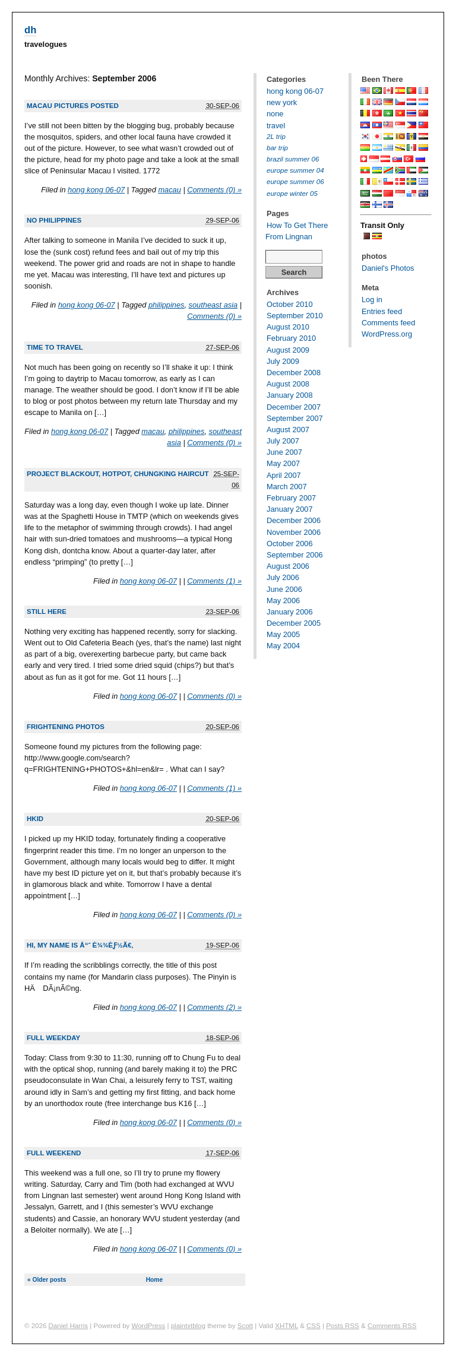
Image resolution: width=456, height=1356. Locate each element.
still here (46, 611)
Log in (372, 299)
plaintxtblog (188, 1325)
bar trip (277, 147)
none (275, 113)
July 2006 (283, 577)
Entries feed (382, 311)
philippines (166, 304)
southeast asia (213, 304)
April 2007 (284, 475)
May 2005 (283, 634)
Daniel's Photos (388, 268)
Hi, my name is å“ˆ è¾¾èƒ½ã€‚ (80, 945)
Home (154, 1279)
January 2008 (290, 395)
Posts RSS (342, 1325)
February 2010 (291, 338)
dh (30, 30)
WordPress (149, 1325)
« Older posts (46, 1279)
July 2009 (283, 361)
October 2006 (290, 543)
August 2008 (288, 383)
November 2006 (294, 532)
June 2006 (284, 589)
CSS (313, 1325)
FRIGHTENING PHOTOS (65, 726)
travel (276, 125)
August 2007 (288, 429)
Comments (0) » (214, 189)
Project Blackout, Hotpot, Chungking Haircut (117, 473)
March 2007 (287, 486)
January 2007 (290, 509)
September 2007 (295, 418)
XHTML (286, 1325)
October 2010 (290, 304)
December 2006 (294, 520)
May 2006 (283, 600)
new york (282, 102)
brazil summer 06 (293, 159)
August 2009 (288, 350)
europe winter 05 (292, 193)
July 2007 (283, 440)
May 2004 (283, 645)
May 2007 (283, 463)
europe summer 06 (295, 181)
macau (169, 189)
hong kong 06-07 (96, 189)
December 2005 (294, 623)
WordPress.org (387, 334)
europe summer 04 (295, 170)
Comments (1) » (214, 580)
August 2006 (288, 566)
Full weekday (53, 1037)
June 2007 (284, 452)
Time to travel (55, 347)
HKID (35, 818)
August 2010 (288, 326)
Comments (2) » (214, 1007)
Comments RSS (392, 1325)
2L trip (276, 136)
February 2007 (291, 497)
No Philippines (54, 220)
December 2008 (294, 372)
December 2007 (294, 407)
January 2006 (290, 611)
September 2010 (295, 315)
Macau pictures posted (73, 105)
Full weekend (54, 1153)
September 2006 (295, 554)
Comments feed (388, 322)
